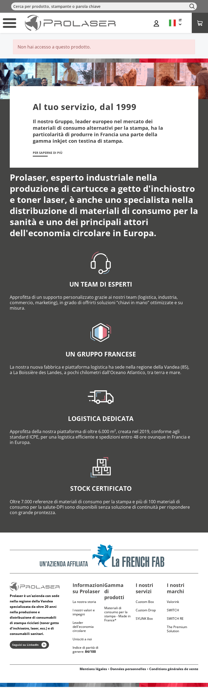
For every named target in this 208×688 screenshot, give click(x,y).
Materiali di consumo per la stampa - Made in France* (117, 615)
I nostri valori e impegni (84, 613)
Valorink (173, 603)
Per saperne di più (52, 153)
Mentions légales (93, 670)
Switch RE (175, 619)
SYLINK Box (144, 619)
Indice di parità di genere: (85, 650)
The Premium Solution (177, 630)
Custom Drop (146, 611)
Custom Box (145, 603)
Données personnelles (128, 670)
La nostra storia (84, 603)
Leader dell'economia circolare (83, 627)
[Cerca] (104, 6)
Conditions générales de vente (173, 670)
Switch (173, 611)
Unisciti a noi (82, 640)
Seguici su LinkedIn (29, 645)
